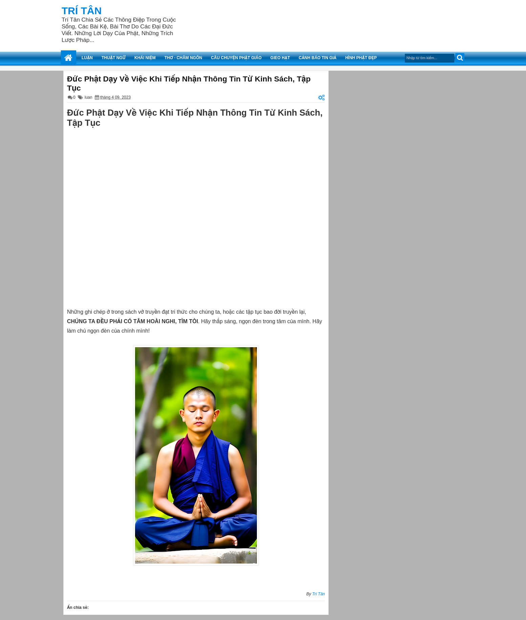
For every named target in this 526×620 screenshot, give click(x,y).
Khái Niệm (145, 57)
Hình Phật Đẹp (361, 57)
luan (88, 97)
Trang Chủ (68, 58)
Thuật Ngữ (114, 57)
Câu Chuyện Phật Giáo (236, 57)
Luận (87, 57)
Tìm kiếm (459, 57)
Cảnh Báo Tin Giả (317, 57)
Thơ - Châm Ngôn (183, 57)
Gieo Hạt (280, 57)
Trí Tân (82, 10)
